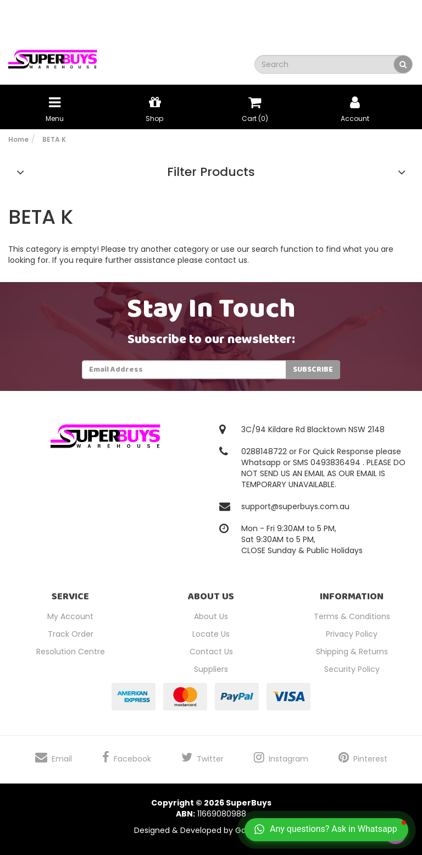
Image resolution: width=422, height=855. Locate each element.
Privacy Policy (351, 633)
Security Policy (352, 669)
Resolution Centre (70, 651)
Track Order (70, 633)
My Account (70, 616)
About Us (211, 616)
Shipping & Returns (352, 651)
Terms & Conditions (352, 616)
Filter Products (211, 172)
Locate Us (211, 633)
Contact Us (211, 651)
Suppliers (211, 669)
